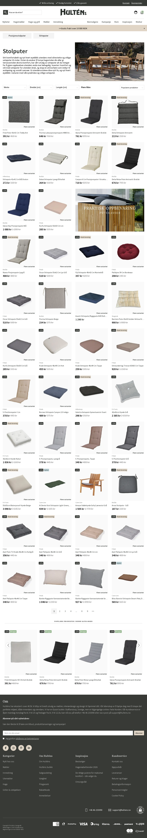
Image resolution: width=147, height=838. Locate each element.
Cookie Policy (118, 795)
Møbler (6, 767)
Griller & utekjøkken (12, 789)
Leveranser (117, 772)
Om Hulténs (44, 761)
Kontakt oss (117, 761)
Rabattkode (44, 789)
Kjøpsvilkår (117, 767)
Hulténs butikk (46, 767)
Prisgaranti (44, 784)
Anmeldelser (45, 795)
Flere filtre (85, 87)
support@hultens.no (121, 712)
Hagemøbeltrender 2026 (86, 767)
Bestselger (80, 761)
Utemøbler (8, 778)
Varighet (43, 778)
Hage (5, 784)
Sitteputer (43, 35)
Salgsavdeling (45, 772)
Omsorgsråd (81, 781)
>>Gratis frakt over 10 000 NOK (73, 28)
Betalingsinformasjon (121, 784)
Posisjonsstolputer (17, 35)
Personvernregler (120, 789)
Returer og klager (120, 778)
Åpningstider (136, 3)
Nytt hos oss (8, 761)
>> (93, 611)
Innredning (8, 772)
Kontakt (126, 3)
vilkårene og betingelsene (27, 738)
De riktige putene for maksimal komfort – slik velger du (89, 774)
